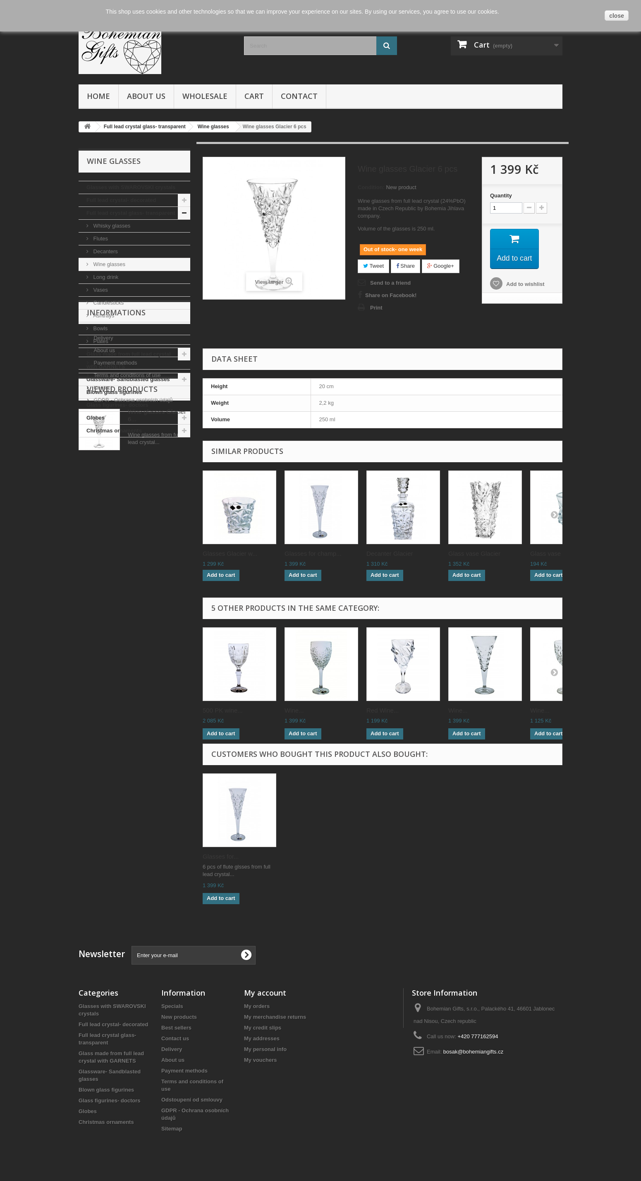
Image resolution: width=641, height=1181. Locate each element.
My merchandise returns (275, 1017)
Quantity (501, 195)
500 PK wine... (223, 710)
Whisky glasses (111, 226)
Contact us (175, 1038)
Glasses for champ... (313, 553)
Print (376, 308)
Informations (116, 462)
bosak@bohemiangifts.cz (473, 1052)
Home (98, 96)
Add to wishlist (525, 284)
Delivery (102, 484)
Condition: (371, 187)
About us (146, 96)
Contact (299, 96)
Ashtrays (103, 315)
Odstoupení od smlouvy (191, 1100)
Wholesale (204, 96)
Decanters (105, 251)
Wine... (294, 710)
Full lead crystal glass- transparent (130, 213)
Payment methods (114, 509)
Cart (254, 96)
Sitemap (171, 1129)
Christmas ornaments (114, 430)
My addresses (262, 1038)
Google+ (440, 266)
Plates (100, 341)
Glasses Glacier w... (230, 553)
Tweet (373, 266)
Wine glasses (108, 264)
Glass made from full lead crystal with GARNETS (128, 360)
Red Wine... (382, 710)
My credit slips (262, 1028)
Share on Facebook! (390, 295)
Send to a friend (390, 283)
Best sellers (176, 1028)
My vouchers (260, 1060)
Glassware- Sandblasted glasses (128, 379)
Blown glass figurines (114, 392)
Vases (100, 290)
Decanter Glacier (389, 553)
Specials (172, 1006)
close (616, 15)
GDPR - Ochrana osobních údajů (132, 546)
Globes (95, 418)
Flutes (100, 238)
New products (179, 1017)
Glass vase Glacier (474, 553)
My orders (257, 1006)
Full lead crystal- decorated (121, 200)
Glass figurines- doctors (117, 405)
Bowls (100, 328)
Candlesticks (108, 303)
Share (405, 266)
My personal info (265, 1049)
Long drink (105, 277)
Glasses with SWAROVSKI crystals (130, 187)
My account (265, 993)
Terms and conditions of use (126, 521)
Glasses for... (221, 856)
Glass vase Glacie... (557, 553)
